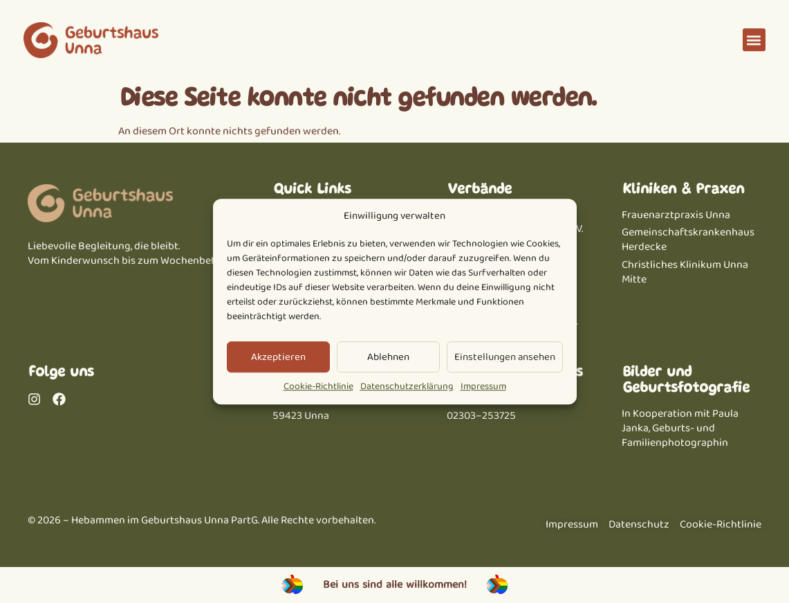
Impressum (483, 387)
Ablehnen (388, 357)
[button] (754, 39)
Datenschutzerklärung (407, 387)
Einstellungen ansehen (504, 357)
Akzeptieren (278, 357)
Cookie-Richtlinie (318, 387)
